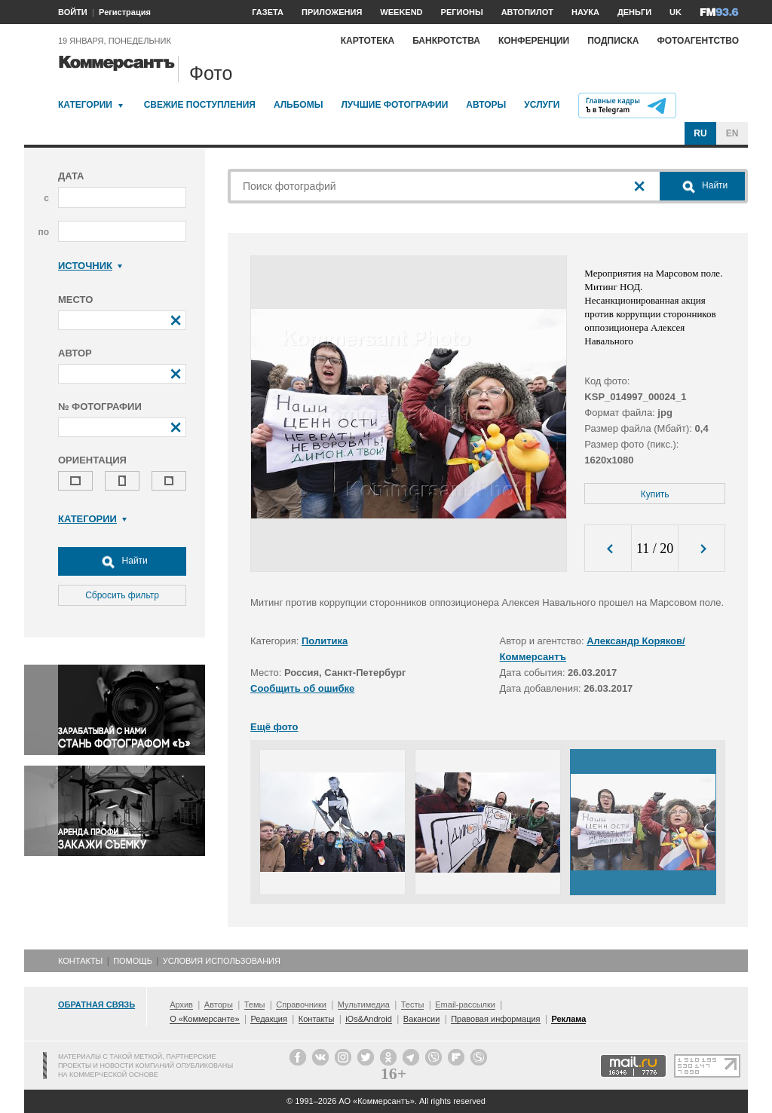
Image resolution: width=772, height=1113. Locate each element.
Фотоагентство (698, 40)
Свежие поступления (200, 104)
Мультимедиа (364, 1004)
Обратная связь (96, 1004)
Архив (181, 1004)
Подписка (613, 40)
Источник (90, 265)
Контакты (80, 960)
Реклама (568, 1018)
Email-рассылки (465, 1004)
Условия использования (221, 960)
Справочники (301, 1004)
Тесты (412, 1004)
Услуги (541, 104)
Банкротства (446, 40)
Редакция (268, 1018)
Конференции (533, 40)
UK (675, 12)
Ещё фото (274, 726)
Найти (122, 561)
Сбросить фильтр (122, 595)
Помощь (132, 960)
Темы (254, 1004)
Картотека (368, 40)
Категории (85, 104)
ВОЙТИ (72, 12)
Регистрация (125, 12)
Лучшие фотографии (394, 104)
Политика (325, 641)
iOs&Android (368, 1018)
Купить (655, 494)
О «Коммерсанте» (204, 1018)
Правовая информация (495, 1018)
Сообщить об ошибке (302, 688)
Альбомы (298, 104)
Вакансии (421, 1018)
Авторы (486, 104)
